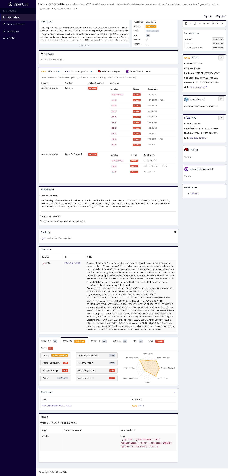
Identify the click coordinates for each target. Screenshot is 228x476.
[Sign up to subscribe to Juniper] (218, 39)
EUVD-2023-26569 (72, 262)
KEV (138, 341)
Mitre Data (50, 71)
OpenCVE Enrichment (138, 71)
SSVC (47, 347)
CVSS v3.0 (99, 341)
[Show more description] (84, 45)
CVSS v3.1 (74, 341)
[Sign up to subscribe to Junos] (218, 43)
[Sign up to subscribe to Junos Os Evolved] (218, 47)
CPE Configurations (78, 71)
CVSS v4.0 (49, 341)
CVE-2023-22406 (51, 3)
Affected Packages (109, 71)
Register (221, 16)
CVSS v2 (120, 341)
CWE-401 (194, 193)
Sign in (208, 16)
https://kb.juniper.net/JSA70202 (57, 405)
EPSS (156, 341)
